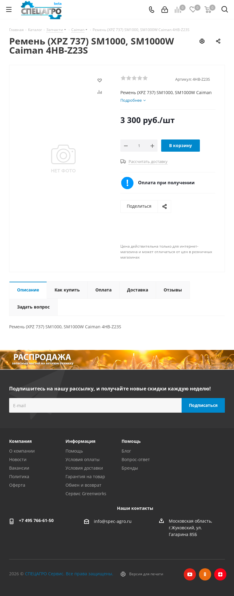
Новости (18, 459)
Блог (126, 451)
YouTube (190, 574)
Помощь (74, 451)
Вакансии (19, 468)
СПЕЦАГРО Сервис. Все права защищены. (69, 574)
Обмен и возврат (83, 485)
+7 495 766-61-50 (36, 520)
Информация (80, 441)
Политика (19, 476)
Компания (20, 441)
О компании (22, 451)
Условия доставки (84, 468)
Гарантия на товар (85, 476)
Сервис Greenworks (86, 493)
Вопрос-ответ (136, 459)
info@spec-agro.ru (113, 521)
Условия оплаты (83, 459)
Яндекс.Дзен (220, 574)
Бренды (130, 468)
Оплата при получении (166, 182)
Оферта (17, 485)
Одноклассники (205, 574)
